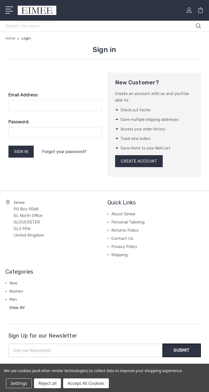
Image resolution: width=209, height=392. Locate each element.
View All (16, 307)
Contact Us (122, 238)
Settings (19, 383)
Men (13, 299)
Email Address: (23, 94)
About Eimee (123, 214)
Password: (18, 121)
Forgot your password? (64, 151)
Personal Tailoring (128, 222)
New (13, 283)
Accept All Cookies (85, 383)
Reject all (47, 383)
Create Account (139, 161)
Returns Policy (125, 230)
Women (16, 291)
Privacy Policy (124, 246)
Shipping (119, 254)
